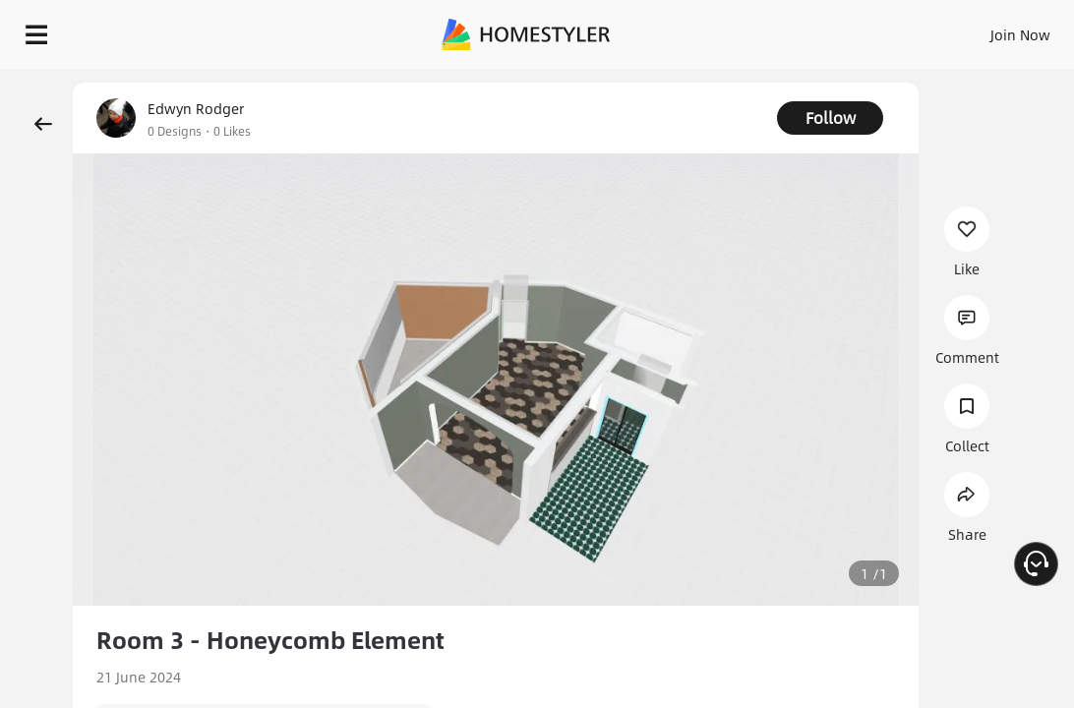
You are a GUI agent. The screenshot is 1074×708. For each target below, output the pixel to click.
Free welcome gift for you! (755, 78)
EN (927, 29)
